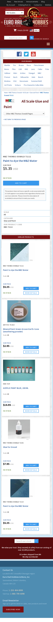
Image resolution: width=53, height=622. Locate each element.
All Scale (25, 93)
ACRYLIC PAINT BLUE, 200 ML (15, 388)
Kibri (15, 73)
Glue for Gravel (10, 447)
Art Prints (8, 85)
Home (6, 93)
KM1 (26, 69)
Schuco (18, 85)
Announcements (32, 2)
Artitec (23, 73)
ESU (15, 81)
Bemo (6, 69)
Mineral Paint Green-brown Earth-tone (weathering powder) (21, 330)
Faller (40, 69)
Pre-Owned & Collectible (33, 85)
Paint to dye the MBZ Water (15, 270)
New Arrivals (18, 2)
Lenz (33, 69)
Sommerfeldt (36, 81)
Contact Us (38, 5)
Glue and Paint (34, 93)
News (9, 2)
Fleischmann (39, 65)
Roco (29, 65)
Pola (47, 69)
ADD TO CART (31, 288)
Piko (14, 69)
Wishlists (48, 5)
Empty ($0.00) (23, 30)
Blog (43, 2)
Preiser (7, 77)
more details (31, 293)
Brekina (7, 81)
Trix (14, 65)
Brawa (21, 65)
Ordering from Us (24, 5)
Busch (40, 77)
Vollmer (7, 73)
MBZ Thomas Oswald (15, 93)
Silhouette (24, 77)
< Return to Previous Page (14, 119)
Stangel (32, 73)
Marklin (7, 65)
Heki (33, 77)
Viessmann (24, 81)
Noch (15, 77)
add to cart (21, 183)
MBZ (39, 73)
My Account (11, 5)
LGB (20, 69)
